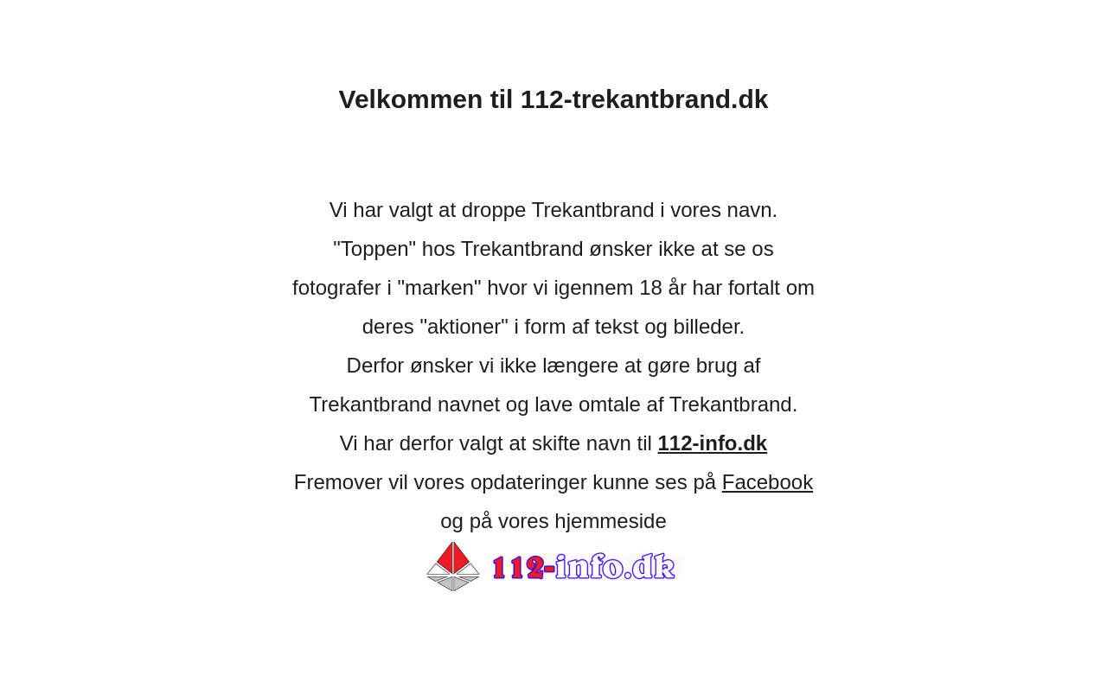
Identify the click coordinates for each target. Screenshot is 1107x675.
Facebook (767, 482)
